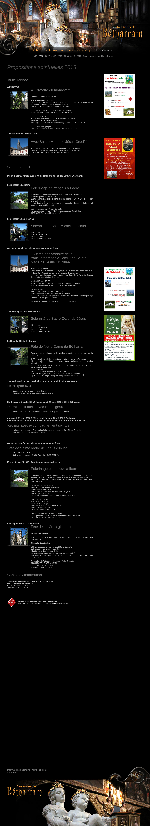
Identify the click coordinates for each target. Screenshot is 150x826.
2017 (47, 56)
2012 (79, 56)
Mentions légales (40, 770)
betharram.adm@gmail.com (61, 123)
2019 (34, 56)
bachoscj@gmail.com (36, 432)
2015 (60, 56)
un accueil (67, 50)
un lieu (36, 50)
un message (84, 50)
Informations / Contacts (18, 770)
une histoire (51, 50)
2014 (66, 56)
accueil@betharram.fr (39, 123)
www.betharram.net (60, 604)
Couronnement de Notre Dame (98, 56)
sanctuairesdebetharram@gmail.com (45, 129)
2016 (53, 56)
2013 (72, 56)
